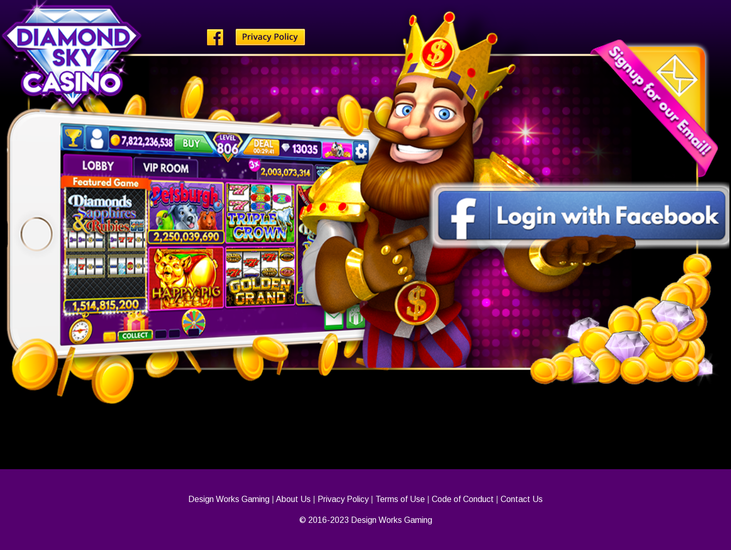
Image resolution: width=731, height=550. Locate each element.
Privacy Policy (343, 499)
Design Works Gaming (229, 499)
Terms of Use (400, 499)
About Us (293, 499)
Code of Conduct (463, 499)
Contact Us (522, 499)
